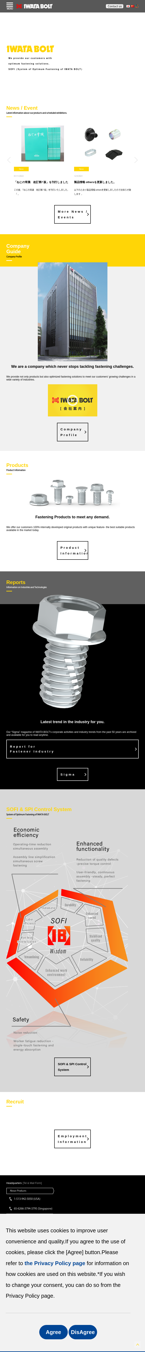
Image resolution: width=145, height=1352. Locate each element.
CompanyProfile (71, 432)
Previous (9, 160)
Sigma (68, 774)
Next (136, 160)
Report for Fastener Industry (32, 749)
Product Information (74, 550)
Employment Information (72, 1139)
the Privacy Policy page (54, 1263)
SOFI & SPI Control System (72, 1066)
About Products (18, 1190)
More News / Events (73, 214)
